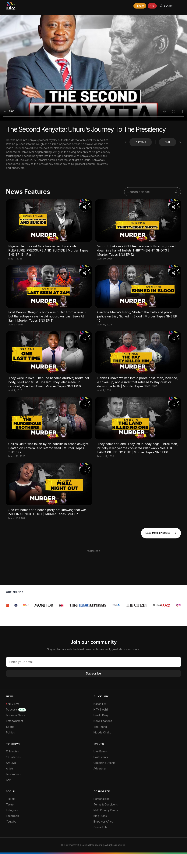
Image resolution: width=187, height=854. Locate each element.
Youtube (11, 821)
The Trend (100, 726)
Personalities (101, 798)
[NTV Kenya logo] (11, 6)
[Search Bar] (166, 6)
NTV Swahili (101, 709)
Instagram (12, 810)
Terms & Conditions (106, 804)
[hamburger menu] (178, 6)
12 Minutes (12, 751)
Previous (141, 142)
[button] (177, 6)
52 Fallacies (13, 757)
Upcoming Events (104, 762)
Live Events (101, 751)
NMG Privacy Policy (106, 810)
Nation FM (100, 703)
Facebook (12, 815)
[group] (7, 605)
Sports (10, 726)
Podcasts (16, 709)
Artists (9, 768)
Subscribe (93, 673)
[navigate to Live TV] (152, 6)
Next (167, 142)
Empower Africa (103, 821)
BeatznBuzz (13, 774)
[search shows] (150, 192)
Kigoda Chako (102, 732)
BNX (9, 779)
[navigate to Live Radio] (139, 6)
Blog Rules (100, 815)
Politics (10, 732)
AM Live (11, 762)
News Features (103, 720)
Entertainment (14, 720)
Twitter (10, 804)
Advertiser (100, 768)
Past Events (101, 757)
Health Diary (101, 715)
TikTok (10, 798)
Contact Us (100, 827)
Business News (15, 715)
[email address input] (93, 662)
